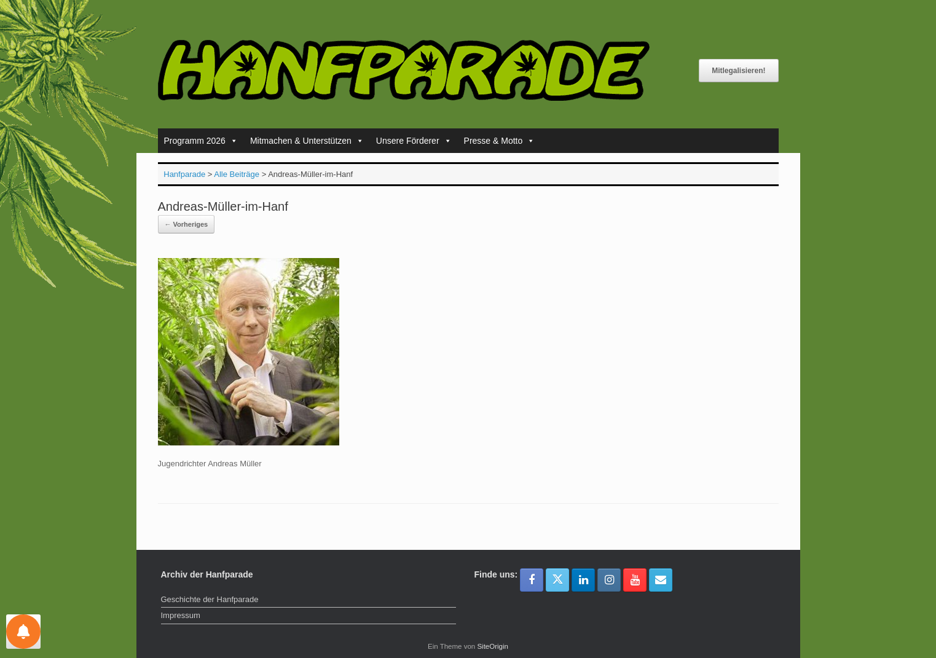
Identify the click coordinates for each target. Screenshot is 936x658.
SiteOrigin (492, 646)
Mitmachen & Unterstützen (307, 140)
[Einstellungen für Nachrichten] (23, 631)
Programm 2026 (201, 140)
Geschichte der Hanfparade (210, 599)
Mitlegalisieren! (738, 70)
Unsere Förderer (414, 140)
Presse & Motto (499, 140)
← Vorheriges (186, 224)
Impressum (180, 615)
